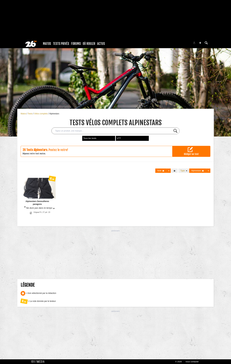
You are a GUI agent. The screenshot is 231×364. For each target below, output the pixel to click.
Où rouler (89, 44)
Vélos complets (41, 113)
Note (160, 171)
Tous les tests (89, 138)
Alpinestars (54, 113)
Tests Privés (61, 44)
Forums (76, 44)
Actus (101, 44)
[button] (200, 43)
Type (183, 171)
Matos (47, 44)
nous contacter (192, 361)
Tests (30, 113)
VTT (119, 138)
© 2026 (178, 361)
